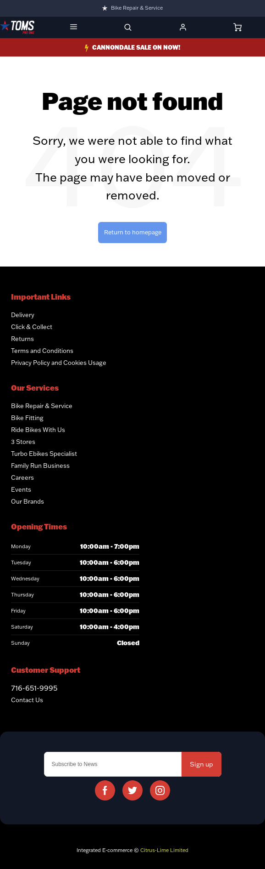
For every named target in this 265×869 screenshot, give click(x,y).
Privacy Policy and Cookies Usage (58, 362)
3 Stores (23, 441)
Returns (22, 338)
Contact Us (27, 700)
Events (21, 489)
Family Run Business (40, 465)
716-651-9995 (34, 688)
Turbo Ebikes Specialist (44, 453)
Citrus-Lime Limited (164, 850)
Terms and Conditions (42, 350)
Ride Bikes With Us (38, 429)
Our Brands (27, 501)
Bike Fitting (27, 417)
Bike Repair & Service (137, 8)
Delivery (22, 314)
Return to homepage (132, 232)
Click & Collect (31, 326)
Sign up (201, 764)
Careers (22, 477)
